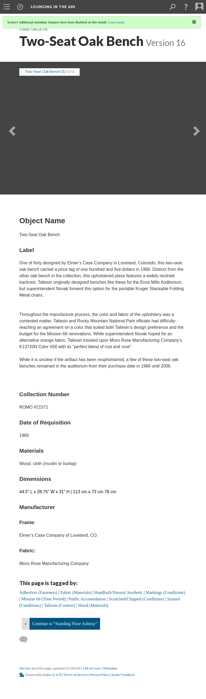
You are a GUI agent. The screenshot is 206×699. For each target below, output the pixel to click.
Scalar (47, 675)
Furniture (28, 29)
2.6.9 (56, 675)
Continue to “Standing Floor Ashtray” (64, 623)
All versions (92, 668)
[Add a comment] (25, 639)
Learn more (116, 22)
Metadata (110, 668)
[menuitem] (6, 6)
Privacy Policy (99, 675)
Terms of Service (76, 675)
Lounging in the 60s (53, 7)
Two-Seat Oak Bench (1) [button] (45, 71)
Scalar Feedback (123, 675)
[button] (186, 6)
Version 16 (27, 668)
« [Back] (25, 623)
